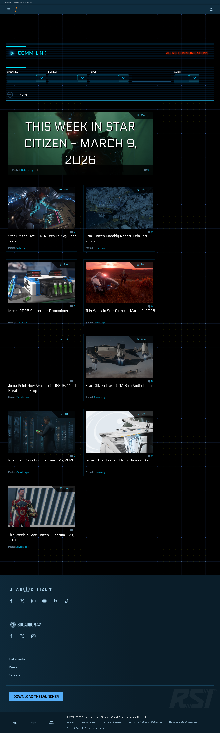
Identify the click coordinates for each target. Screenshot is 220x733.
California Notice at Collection (145, 721)
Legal (70, 721)
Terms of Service (112, 721)
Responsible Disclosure (183, 721)
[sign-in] (211, 9)
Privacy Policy (88, 721)
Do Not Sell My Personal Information (88, 728)
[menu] (9, 9)
